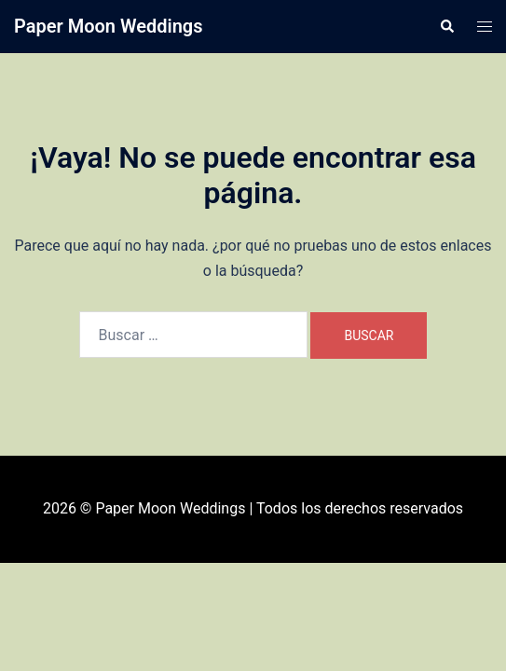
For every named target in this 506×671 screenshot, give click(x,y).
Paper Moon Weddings (108, 26)
